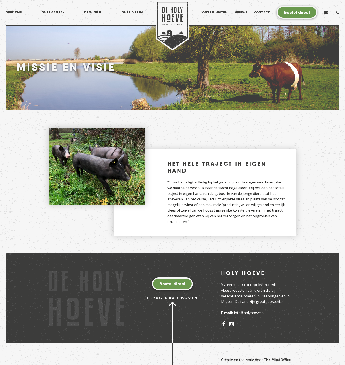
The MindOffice (277, 359)
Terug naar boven (172, 298)
